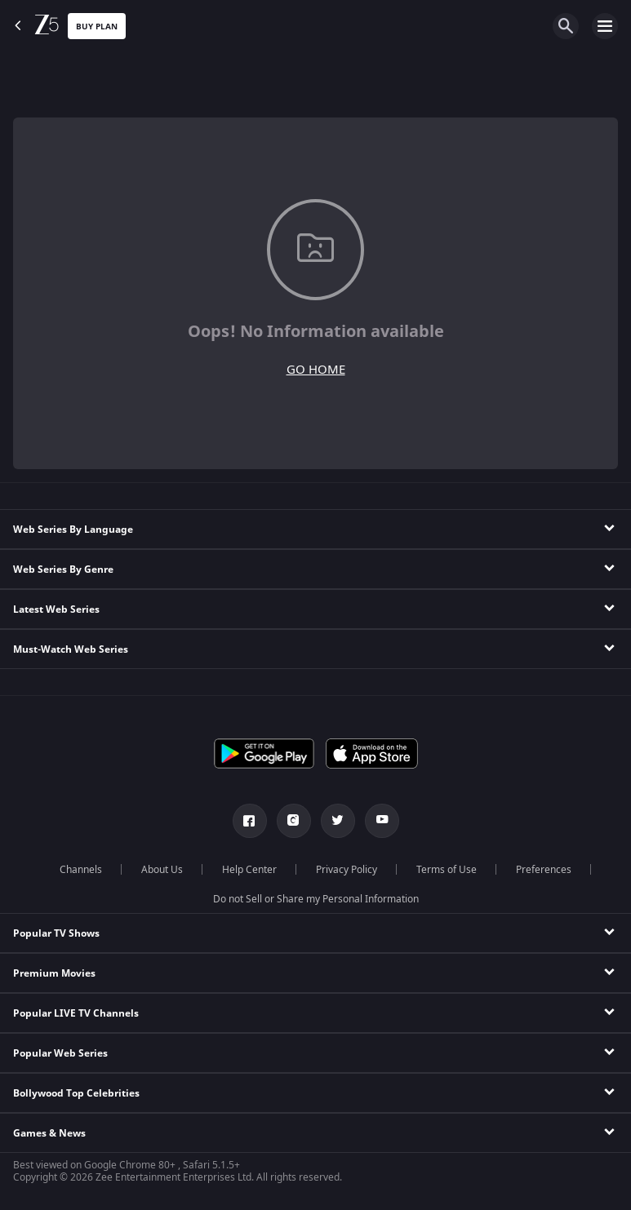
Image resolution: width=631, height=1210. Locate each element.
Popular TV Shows (56, 933)
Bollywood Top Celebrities (76, 1093)
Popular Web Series (60, 1053)
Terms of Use (446, 869)
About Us (162, 869)
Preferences (543, 869)
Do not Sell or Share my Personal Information (316, 899)
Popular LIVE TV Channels (76, 1013)
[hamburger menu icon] (605, 26)
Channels (81, 869)
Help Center (249, 869)
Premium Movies (54, 973)
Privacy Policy (346, 869)
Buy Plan (97, 26)
